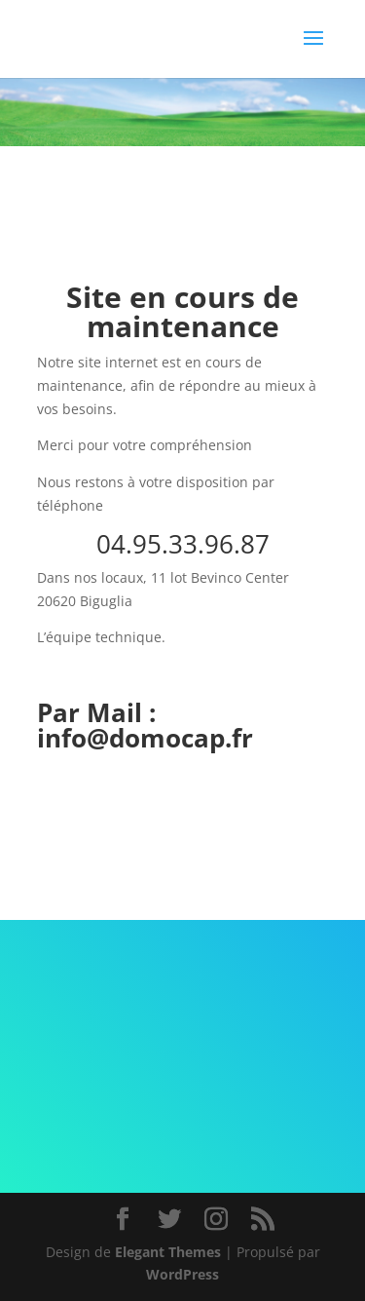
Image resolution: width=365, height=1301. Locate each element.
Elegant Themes (168, 1252)
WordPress (182, 1274)
